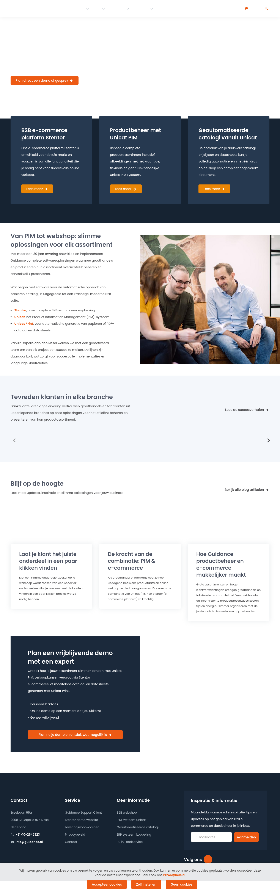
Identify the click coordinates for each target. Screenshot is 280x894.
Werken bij (181, 8)
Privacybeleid (75, 834)
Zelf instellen (146, 884)
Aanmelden (246, 837)
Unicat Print (23, 323)
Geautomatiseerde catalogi (138, 827)
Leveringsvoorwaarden (82, 827)
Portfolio (118, 8)
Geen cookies (181, 884)
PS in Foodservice (130, 842)
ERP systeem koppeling (134, 834)
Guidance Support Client (83, 812)
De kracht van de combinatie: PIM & (131, 561)
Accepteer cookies (107, 884)
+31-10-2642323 (28, 834)
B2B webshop (127, 812)
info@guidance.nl (29, 842)
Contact (142, 8)
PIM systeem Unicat (131, 820)
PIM (98, 8)
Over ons (204, 8)
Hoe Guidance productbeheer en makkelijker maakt (221, 564)
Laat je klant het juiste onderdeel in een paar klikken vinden (48, 561)
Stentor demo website (81, 820)
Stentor (20, 310)
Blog (163, 8)
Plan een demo (230, 8)
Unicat (19, 317)
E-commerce (73, 8)
